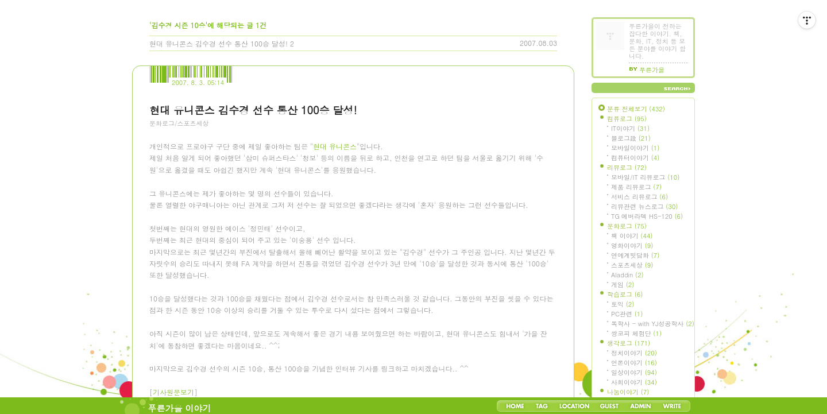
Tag (542, 406)
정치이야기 (634, 353)
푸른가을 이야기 (179, 408)
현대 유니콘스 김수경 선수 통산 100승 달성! (218, 43)
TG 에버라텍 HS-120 (647, 216)
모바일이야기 (635, 148)
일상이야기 (634, 372)
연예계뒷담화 (635, 255)
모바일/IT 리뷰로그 (645, 177)
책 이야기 (631, 235)
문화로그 (627, 226)
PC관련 (627, 313)
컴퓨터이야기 (635, 157)
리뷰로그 (627, 167)
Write (672, 406)
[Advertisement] (235, 198)
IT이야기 (630, 128)
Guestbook (609, 406)
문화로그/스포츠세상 (179, 123)
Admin (640, 406)
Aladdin (627, 274)
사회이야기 (634, 382)
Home (515, 406)
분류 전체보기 (636, 109)
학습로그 (625, 294)
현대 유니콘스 (335, 292)
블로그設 (631, 138)
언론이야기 (634, 362)
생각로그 (628, 343)
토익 (622, 304)
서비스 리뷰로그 (639, 196)
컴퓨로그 (627, 118)
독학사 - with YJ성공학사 (652, 323)
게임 (622, 284)
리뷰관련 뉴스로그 (644, 206)
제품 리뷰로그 (636, 187)
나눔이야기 (628, 392)
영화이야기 (632, 245)
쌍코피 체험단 (636, 333)
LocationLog (574, 406)
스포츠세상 (632, 265)
